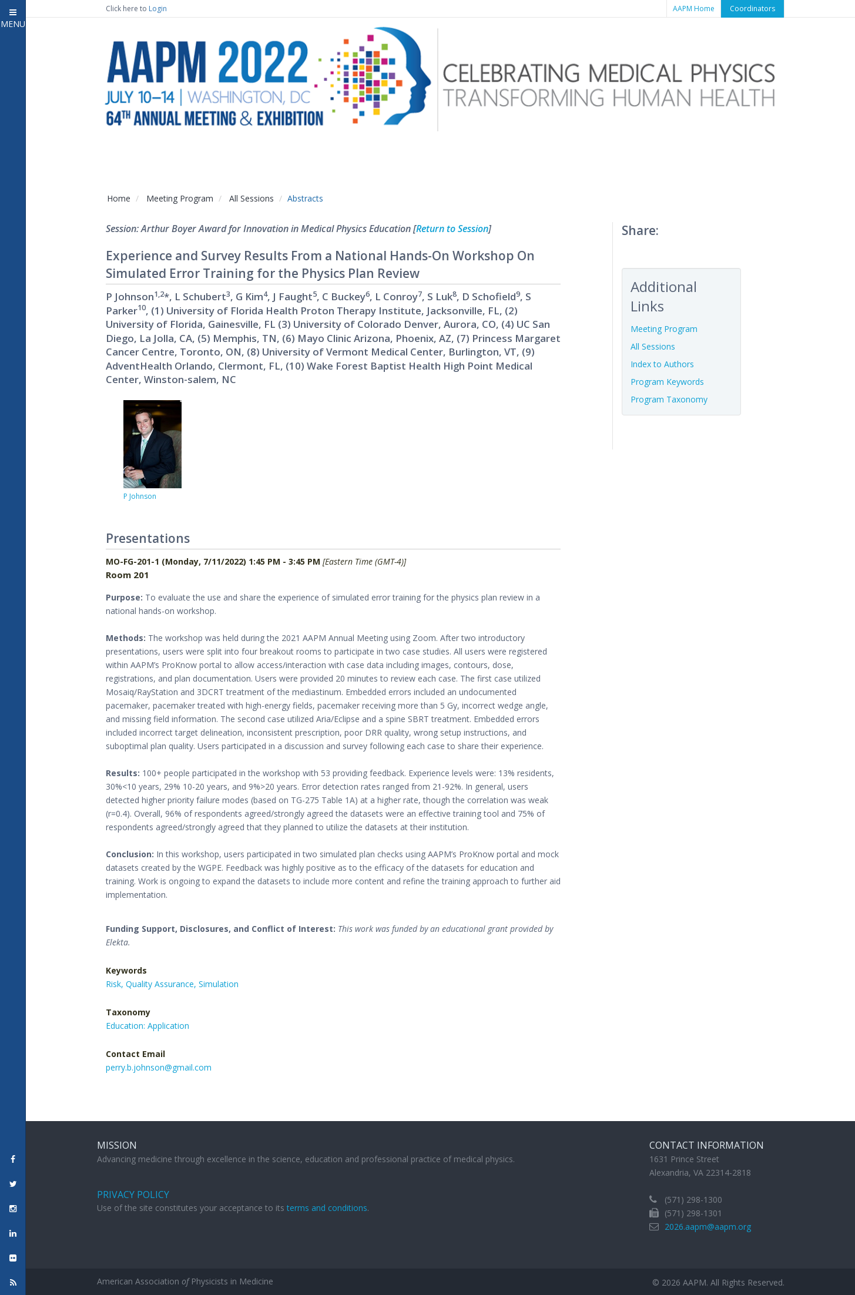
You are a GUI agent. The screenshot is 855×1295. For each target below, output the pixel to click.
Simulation (219, 983)
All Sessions (251, 198)
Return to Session (452, 228)
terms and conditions (327, 1207)
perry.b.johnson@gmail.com (159, 1067)
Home (118, 198)
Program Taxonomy (669, 399)
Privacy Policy (133, 1194)
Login (158, 9)
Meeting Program (179, 198)
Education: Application (147, 1025)
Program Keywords (667, 381)
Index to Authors (662, 364)
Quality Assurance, (162, 983)
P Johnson (139, 496)
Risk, (116, 983)
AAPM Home (694, 9)
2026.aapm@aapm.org (708, 1226)
